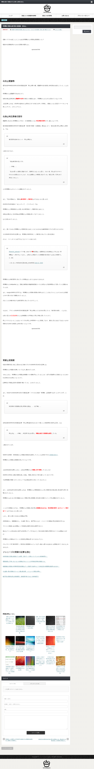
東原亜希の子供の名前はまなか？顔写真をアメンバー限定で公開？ (60, 639)
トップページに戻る (7, 748)
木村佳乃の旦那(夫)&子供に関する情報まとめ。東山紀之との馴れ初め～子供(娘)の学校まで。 (52, 740)
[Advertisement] (35, 64)
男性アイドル (48, 29)
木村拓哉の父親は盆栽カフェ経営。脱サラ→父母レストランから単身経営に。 (25, 556)
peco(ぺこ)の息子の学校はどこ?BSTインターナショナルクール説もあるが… (50, 650)
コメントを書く (58, 29)
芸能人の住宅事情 (47, 15)
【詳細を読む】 (53, 455)
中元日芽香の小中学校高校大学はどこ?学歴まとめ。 (60, 628)
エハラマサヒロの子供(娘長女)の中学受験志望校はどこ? (30, 649)
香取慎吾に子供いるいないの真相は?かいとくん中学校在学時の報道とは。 (24, 561)
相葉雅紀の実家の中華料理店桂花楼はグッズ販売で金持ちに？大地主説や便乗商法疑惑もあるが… (31, 566)
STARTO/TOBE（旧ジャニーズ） (22, 29)
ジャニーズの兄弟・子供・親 (37, 29)
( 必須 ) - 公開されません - (12, 704)
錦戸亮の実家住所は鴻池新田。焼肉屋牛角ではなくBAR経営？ (21, 576)
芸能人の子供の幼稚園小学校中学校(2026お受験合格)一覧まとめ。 (50, 629)
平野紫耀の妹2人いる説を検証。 (30, 627)
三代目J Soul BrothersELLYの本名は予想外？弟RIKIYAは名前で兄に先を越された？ (50, 660)
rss (92, 2)
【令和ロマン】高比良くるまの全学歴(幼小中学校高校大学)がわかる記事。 (60, 670)
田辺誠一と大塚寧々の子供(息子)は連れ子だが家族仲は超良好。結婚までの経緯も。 (19, 740)
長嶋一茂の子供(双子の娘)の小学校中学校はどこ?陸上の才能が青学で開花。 (40, 620)
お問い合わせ (65, 15)
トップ (10, 15)
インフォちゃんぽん (45, 757)
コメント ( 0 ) (12, 683)
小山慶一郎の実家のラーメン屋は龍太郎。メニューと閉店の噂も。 (22, 571)
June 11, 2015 (39, 263)
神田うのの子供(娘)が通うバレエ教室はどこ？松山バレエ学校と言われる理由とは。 (10, 620)
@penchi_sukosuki (14, 251)
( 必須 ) (7, 698)
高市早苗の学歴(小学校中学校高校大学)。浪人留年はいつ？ (10, 649)
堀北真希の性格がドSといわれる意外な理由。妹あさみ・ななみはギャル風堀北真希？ (40, 640)
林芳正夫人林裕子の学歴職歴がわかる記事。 (20, 668)
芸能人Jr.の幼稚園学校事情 (29, 15)
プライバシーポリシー (84, 15)
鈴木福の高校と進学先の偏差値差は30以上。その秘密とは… (30, 669)
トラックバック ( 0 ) (34, 683)
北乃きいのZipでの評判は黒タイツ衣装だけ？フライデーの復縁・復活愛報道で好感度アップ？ (40, 661)
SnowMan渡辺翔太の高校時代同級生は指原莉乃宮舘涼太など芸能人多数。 (20, 630)
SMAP (13, 29)
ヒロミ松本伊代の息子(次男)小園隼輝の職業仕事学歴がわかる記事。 (20, 649)
